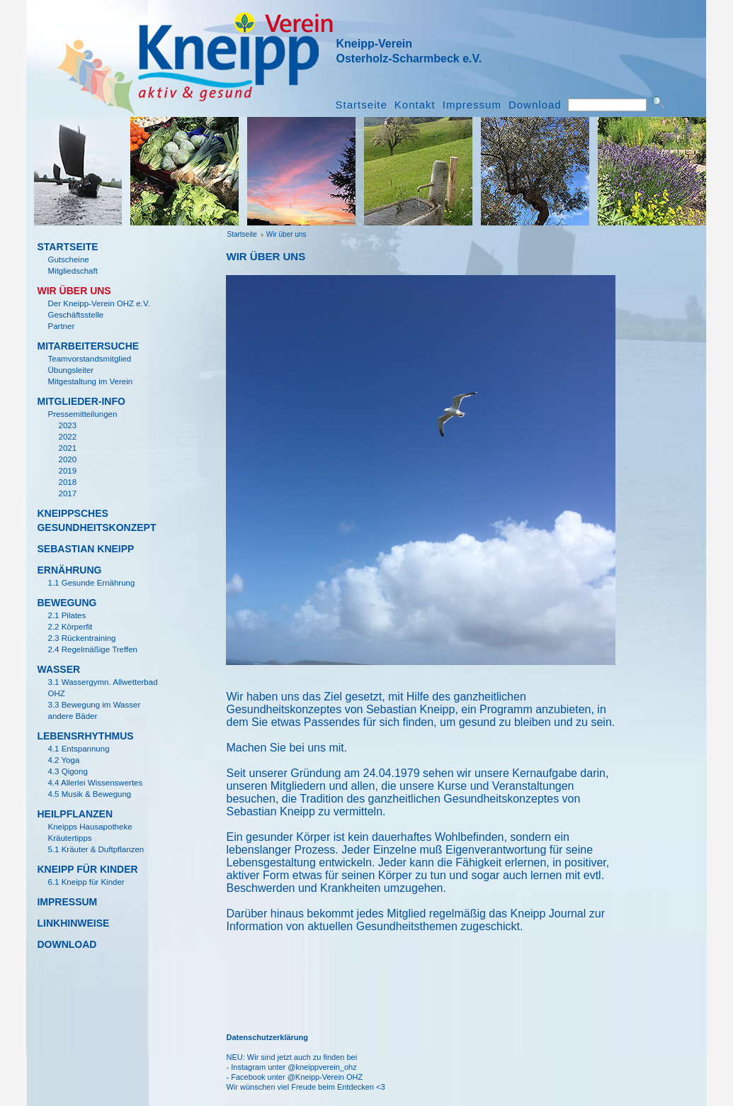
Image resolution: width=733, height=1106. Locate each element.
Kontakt (415, 105)
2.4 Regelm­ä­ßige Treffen (92, 649)
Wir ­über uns (286, 234)
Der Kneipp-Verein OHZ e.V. (98, 303)
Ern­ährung (69, 570)
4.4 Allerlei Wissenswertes (94, 782)
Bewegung (66, 602)
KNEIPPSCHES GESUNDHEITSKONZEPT (93, 520)
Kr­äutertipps (69, 838)
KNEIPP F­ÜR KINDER (87, 869)
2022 (67, 436)
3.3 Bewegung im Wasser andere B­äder (93, 710)
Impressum (472, 105)
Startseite (361, 105)
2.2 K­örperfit (69, 626)
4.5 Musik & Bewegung (89, 794)
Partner (60, 326)
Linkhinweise (73, 923)
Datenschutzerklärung (267, 1037)
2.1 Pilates (66, 615)
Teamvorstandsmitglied (89, 358)
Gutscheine (68, 259)
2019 (67, 471)
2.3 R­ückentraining (81, 638)
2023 (67, 425)
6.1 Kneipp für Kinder (85, 882)
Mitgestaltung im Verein (89, 381)
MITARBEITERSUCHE (88, 346)
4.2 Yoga (63, 760)
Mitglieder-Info (81, 401)
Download (535, 105)
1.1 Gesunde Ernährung (91, 583)
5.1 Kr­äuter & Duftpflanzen (95, 849)
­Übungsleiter (70, 370)
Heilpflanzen (75, 814)
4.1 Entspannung (78, 748)
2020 (67, 459)
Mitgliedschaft (72, 271)
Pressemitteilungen (82, 414)
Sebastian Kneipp (85, 548)
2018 (67, 482)
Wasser (58, 669)
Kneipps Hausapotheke (89, 826)
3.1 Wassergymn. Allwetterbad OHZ (102, 688)
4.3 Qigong (67, 771)
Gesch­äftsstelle (75, 315)
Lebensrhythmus (85, 736)
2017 (67, 493)
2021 (67, 448)
